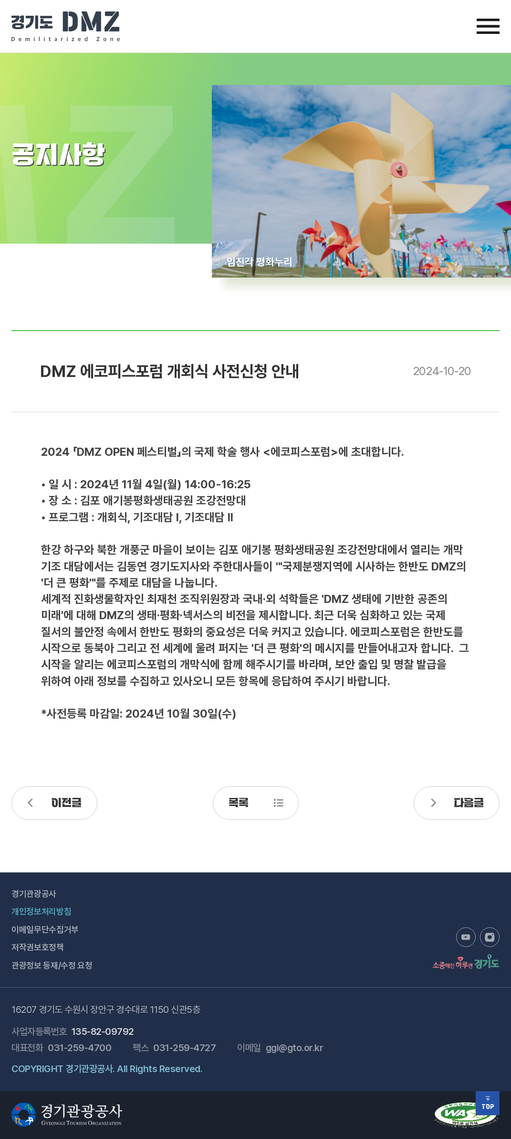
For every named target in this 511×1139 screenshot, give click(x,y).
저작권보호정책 (37, 947)
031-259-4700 (79, 1047)
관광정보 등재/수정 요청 (51, 965)
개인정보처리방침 (41, 911)
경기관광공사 (33, 894)
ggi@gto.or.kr (294, 1047)
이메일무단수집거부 (45, 929)
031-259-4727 (184, 1047)
